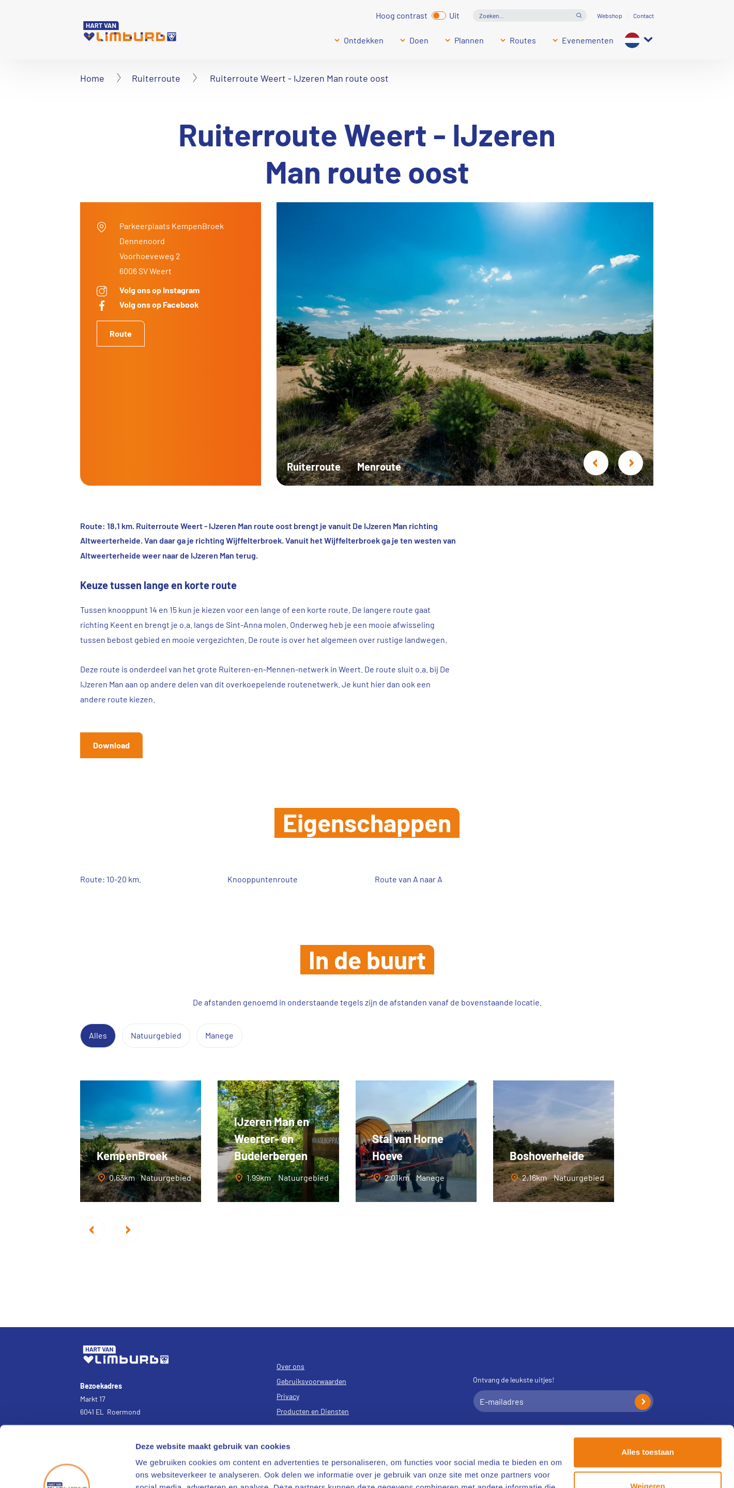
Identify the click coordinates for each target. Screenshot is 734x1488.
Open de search (579, 15)
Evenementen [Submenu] (588, 40)
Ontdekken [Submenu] (364, 40)
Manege (219, 1035)
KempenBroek (132, 1155)
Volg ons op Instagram (159, 290)
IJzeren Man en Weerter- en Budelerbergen (271, 1138)
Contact (643, 15)
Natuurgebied (156, 1035)
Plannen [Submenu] (469, 40)
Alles (98, 1035)
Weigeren (647, 1425)
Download (111, 745)
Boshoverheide (547, 1155)
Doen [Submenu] (419, 40)
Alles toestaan (647, 1391)
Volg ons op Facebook (159, 304)
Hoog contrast (401, 14)
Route (121, 333)
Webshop (609, 15)
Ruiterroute (156, 78)
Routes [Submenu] (523, 40)
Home (92, 78)
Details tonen (160, 1467)
